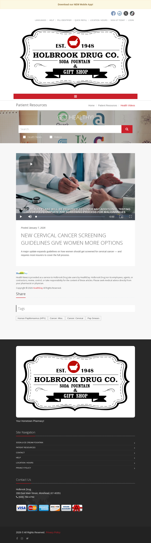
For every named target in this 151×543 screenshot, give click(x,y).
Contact (20, 453)
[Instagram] (119, 13)
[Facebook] (113, 13)
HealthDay (38, 288)
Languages (40, 20)
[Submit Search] (126, 129)
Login (131, 20)
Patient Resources (107, 105)
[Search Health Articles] (70, 129)
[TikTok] (132, 13)
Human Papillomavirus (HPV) (32, 318)
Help (51, 20)
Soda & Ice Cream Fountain (29, 443)
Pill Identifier (64, 20)
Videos (56, 137)
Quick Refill (81, 20)
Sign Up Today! (118, 20)
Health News (32, 137)
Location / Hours (98, 20)
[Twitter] (126, 13)
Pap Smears (93, 318)
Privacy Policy (23, 468)
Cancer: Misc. (56, 318)
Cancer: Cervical (75, 318)
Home (91, 105)
